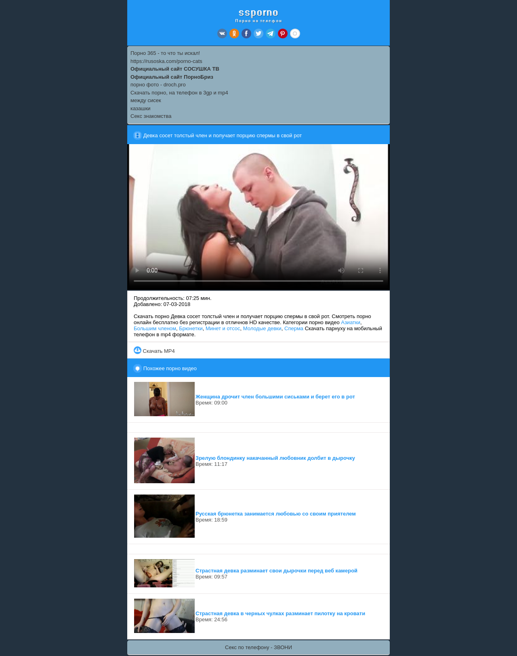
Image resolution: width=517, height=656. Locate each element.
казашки (140, 108)
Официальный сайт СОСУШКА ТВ (174, 69)
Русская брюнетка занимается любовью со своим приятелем (275, 514)
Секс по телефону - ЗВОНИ (258, 647)
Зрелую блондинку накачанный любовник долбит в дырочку (275, 458)
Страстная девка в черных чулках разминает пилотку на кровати (280, 613)
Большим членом (155, 328)
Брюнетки (190, 328)
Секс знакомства (150, 116)
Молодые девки (262, 328)
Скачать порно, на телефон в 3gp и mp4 (179, 93)
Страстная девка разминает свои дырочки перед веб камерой (276, 571)
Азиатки (350, 322)
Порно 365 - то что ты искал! (165, 53)
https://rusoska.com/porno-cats (166, 61)
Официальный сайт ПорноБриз (171, 77)
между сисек (145, 100)
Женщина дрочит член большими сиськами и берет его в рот (275, 397)
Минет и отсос (223, 328)
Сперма (293, 328)
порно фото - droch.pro (158, 85)
